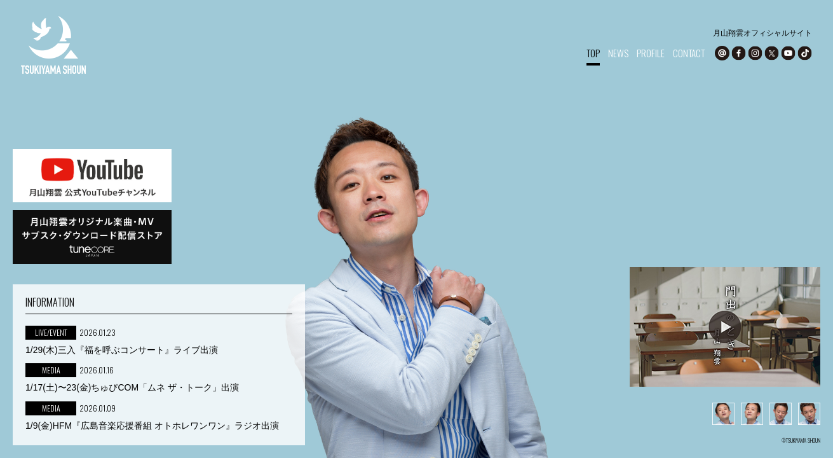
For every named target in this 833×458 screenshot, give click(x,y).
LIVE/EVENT (51, 332)
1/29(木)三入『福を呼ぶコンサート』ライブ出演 (121, 350)
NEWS (618, 53)
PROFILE (651, 53)
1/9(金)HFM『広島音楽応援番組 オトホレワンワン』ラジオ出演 (152, 425)
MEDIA (51, 369)
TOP (593, 53)
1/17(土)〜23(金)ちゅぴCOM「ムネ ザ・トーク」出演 (132, 387)
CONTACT (689, 53)
